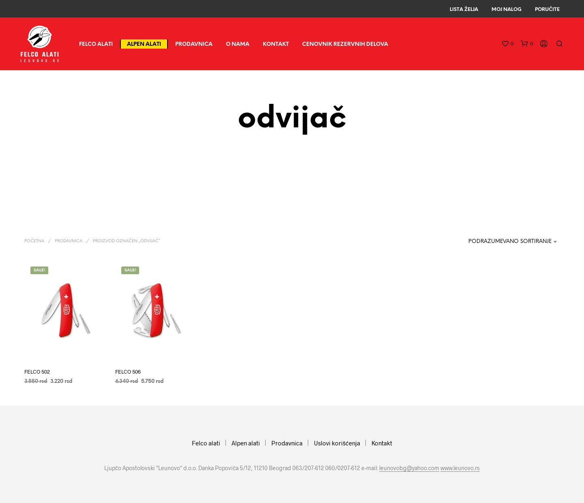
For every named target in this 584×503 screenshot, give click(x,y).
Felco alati (96, 44)
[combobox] (505, 241)
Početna (34, 241)
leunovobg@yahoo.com (409, 468)
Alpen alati (144, 44)
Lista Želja (464, 9)
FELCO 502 (37, 371)
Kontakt (276, 44)
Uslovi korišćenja (337, 443)
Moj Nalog (507, 9)
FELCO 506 (128, 371)
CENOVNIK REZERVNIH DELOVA (345, 44)
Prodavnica (194, 44)
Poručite (547, 9)
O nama (237, 44)
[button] (507, 44)
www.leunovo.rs (460, 468)
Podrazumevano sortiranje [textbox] (510, 241)
